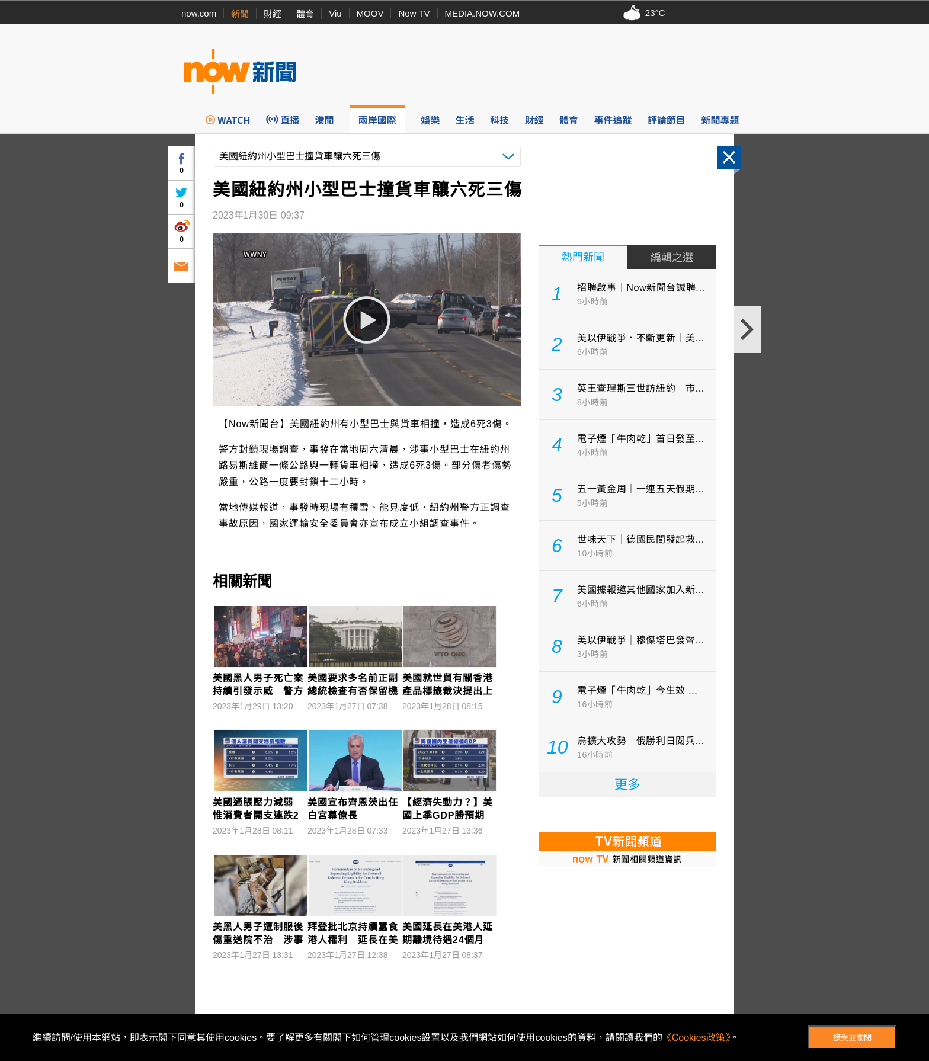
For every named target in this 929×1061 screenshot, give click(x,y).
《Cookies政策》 (696, 1038)
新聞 (240, 14)
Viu (335, 13)
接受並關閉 (852, 1037)
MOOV (370, 13)
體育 (305, 14)
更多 (627, 784)
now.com (198, 13)
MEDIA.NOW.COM (482, 13)
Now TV (414, 13)
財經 (272, 14)
